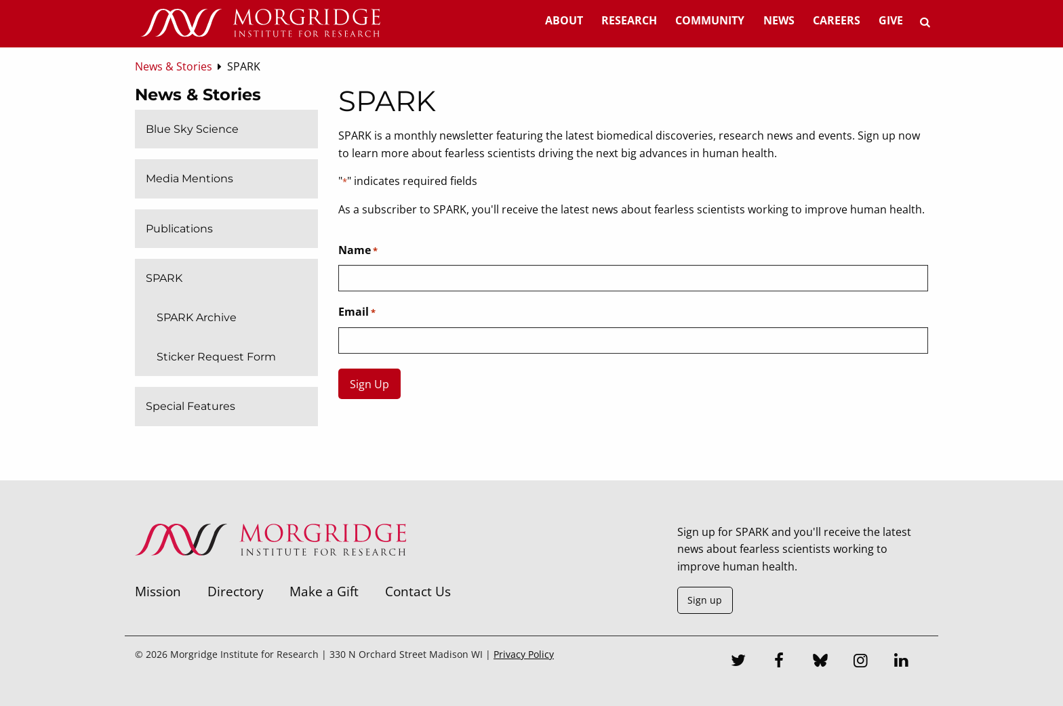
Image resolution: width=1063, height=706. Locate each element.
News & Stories (198, 94)
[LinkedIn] (901, 662)
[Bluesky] (820, 662)
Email (357, 312)
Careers (836, 20)
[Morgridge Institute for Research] (270, 573)
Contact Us (418, 591)
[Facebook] (779, 662)
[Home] (260, 23)
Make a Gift (324, 591)
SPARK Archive (197, 317)
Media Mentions (189, 178)
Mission (158, 591)
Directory (235, 591)
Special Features (190, 406)
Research (629, 20)
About (564, 20)
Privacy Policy (524, 654)
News (779, 20)
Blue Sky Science (192, 129)
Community (709, 20)
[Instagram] (861, 662)
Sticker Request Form (216, 356)
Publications (179, 228)
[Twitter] (738, 662)
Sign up (704, 600)
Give (891, 20)
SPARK (164, 278)
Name (358, 251)
